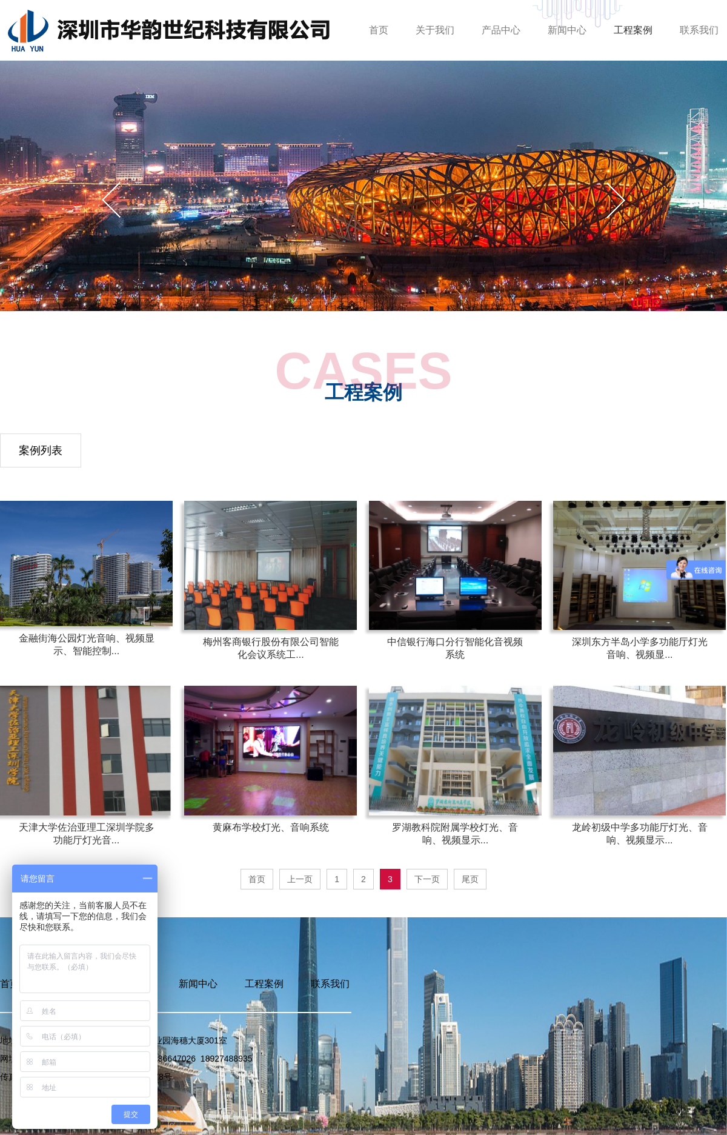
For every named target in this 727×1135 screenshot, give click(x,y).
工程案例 (633, 30)
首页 (378, 30)
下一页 (427, 879)
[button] (615, 200)
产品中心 (501, 30)
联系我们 (699, 30)
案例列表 (40, 450)
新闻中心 (567, 30)
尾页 (470, 879)
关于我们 (435, 30)
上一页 (300, 879)
